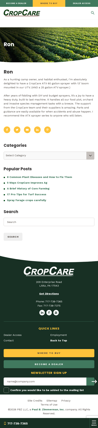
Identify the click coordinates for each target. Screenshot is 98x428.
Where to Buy (48, 3)
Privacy (65, 400)
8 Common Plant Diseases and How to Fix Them (40, 177)
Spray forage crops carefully (26, 200)
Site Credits (35, 400)
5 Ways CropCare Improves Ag (27, 182)
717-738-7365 (16, 423)
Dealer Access (82, 3)
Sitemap (52, 400)
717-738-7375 (51, 305)
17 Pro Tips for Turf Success (26, 194)
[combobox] (49, 156)
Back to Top (58, 340)
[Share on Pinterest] (47, 129)
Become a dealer (16, 3)
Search (13, 236)
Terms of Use (49, 404)
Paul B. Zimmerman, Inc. (48, 409)
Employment (58, 335)
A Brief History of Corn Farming (28, 188)
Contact (9, 340)
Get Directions (49, 293)
